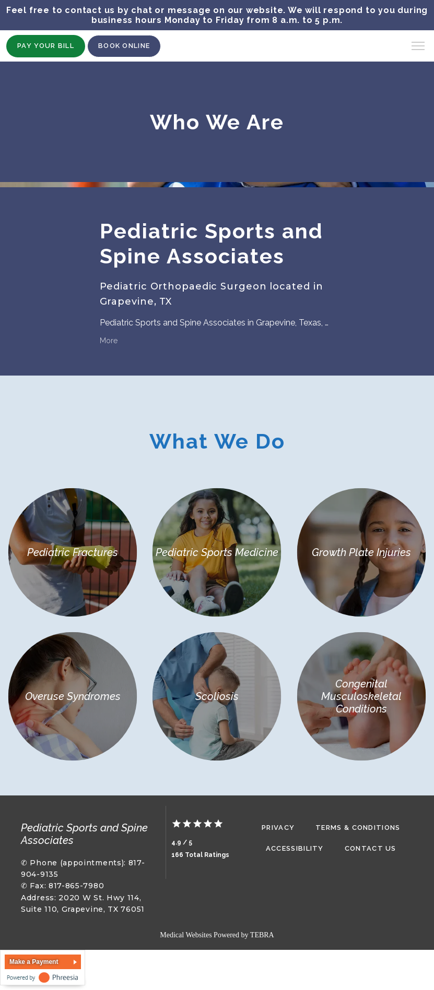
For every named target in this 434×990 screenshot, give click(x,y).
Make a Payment (33, 961)
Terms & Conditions (357, 827)
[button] (418, 47)
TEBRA (262, 935)
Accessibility (295, 848)
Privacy (278, 827)
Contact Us (370, 848)
